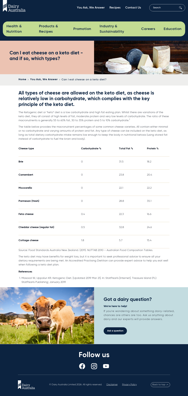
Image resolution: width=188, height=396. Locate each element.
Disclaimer (112, 384)
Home (22, 79)
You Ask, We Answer (91, 7)
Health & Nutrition (14, 28)
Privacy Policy (129, 384)
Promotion (82, 29)
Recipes (115, 7)
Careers (148, 29)
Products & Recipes (48, 28)
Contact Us (133, 7)
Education (173, 29)
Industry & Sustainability (112, 28)
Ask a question (115, 331)
